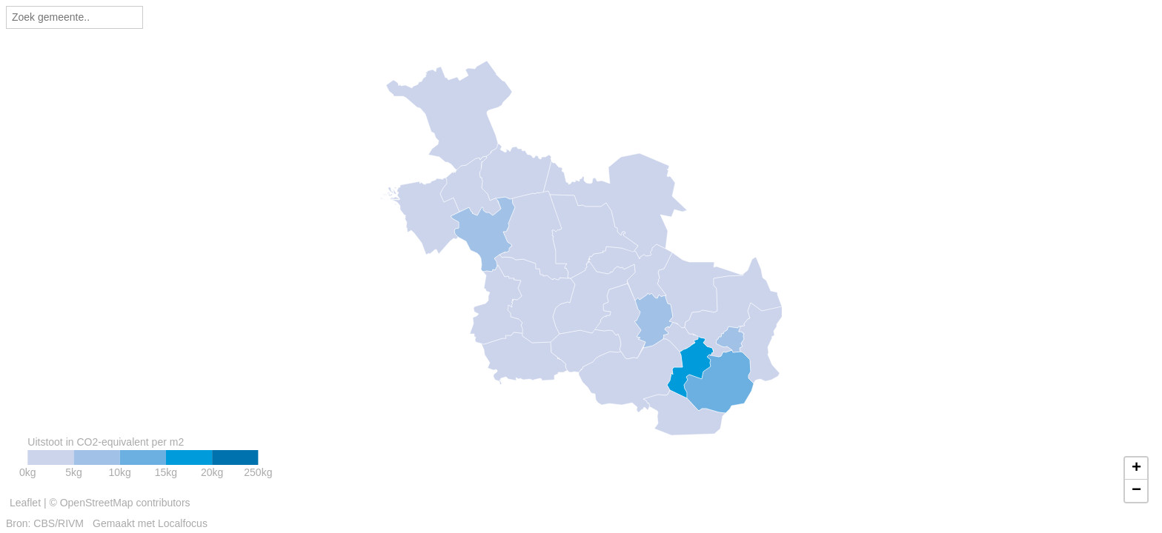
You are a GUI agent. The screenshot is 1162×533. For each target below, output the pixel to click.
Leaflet (25, 503)
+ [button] (1136, 468)
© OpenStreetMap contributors (119, 503)
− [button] (1136, 491)
